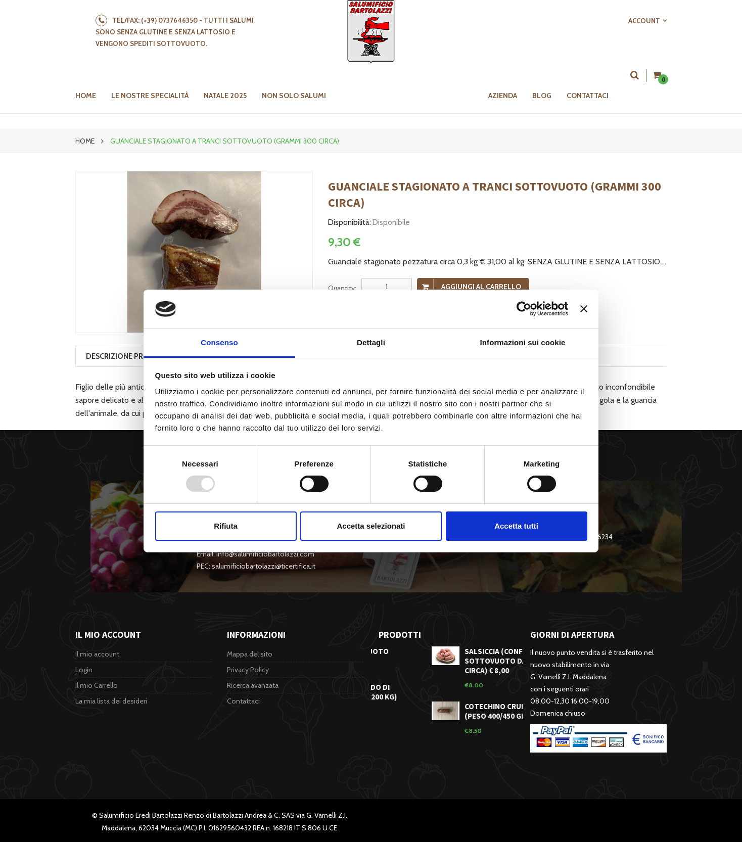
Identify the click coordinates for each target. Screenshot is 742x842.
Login (83, 669)
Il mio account (97, 654)
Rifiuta (226, 526)
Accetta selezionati (371, 526)
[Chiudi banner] (583, 308)
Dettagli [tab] (371, 342)
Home (85, 141)
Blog (541, 95)
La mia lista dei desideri (111, 701)
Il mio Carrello (96, 685)
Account (644, 20)
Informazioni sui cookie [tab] (523, 342)
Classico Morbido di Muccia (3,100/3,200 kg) (381, 691)
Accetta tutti (516, 526)
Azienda (502, 95)
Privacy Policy (248, 669)
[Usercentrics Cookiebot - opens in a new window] (524, 308)
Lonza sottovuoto (376, 651)
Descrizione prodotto (131, 356)
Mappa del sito (249, 654)
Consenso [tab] (219, 342)
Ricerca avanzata (253, 685)
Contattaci (588, 95)
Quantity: (342, 288)
